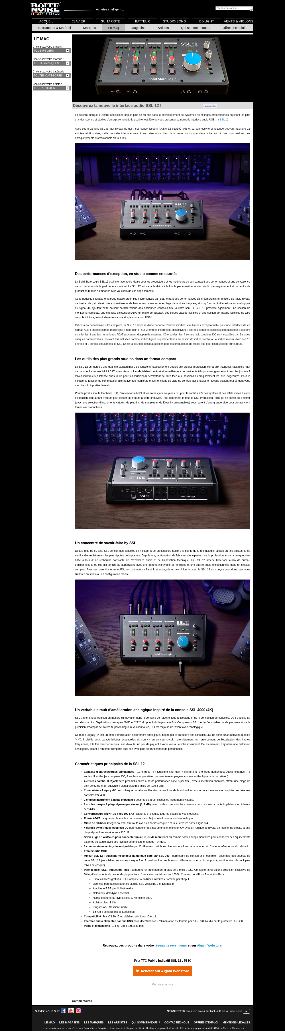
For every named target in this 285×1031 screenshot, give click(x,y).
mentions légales (236, 1022)
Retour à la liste (162, 984)
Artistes (163, 28)
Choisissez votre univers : (48, 46)
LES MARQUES (94, 1022)
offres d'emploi (206, 1022)
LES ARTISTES (117, 1022)
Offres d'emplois (234, 28)
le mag (49, 1022)
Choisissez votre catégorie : (49, 71)
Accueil (46, 21)
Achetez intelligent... (110, 9)
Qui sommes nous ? (195, 28)
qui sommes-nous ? (146, 1022)
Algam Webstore (209, 945)
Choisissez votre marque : (48, 59)
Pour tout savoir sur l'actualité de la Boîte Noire (214, 1011)
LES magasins (69, 1022)
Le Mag (113, 28)
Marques (89, 28)
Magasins (138, 28)
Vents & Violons (238, 21)
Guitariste (110, 21)
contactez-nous (176, 1022)
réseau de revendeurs (171, 945)
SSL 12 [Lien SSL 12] (224, 119)
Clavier (78, 21)
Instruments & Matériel (54, 28)
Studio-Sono (174, 21)
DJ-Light (206, 21)
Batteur (142, 21)
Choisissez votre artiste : (47, 84)
